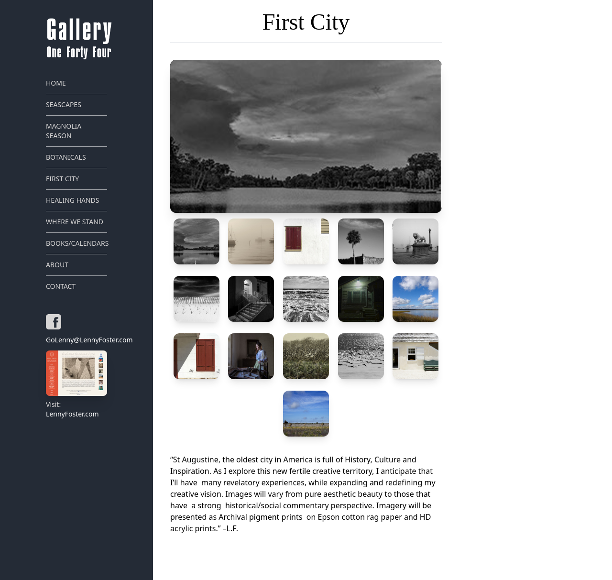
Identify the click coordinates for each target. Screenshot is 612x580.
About (57, 264)
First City (62, 178)
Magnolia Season (63, 130)
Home (56, 83)
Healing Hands (72, 200)
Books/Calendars (76, 243)
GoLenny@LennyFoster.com (76, 339)
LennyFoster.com (76, 384)
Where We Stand (74, 221)
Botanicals (66, 157)
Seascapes (63, 104)
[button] (306, 136)
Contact (61, 286)
